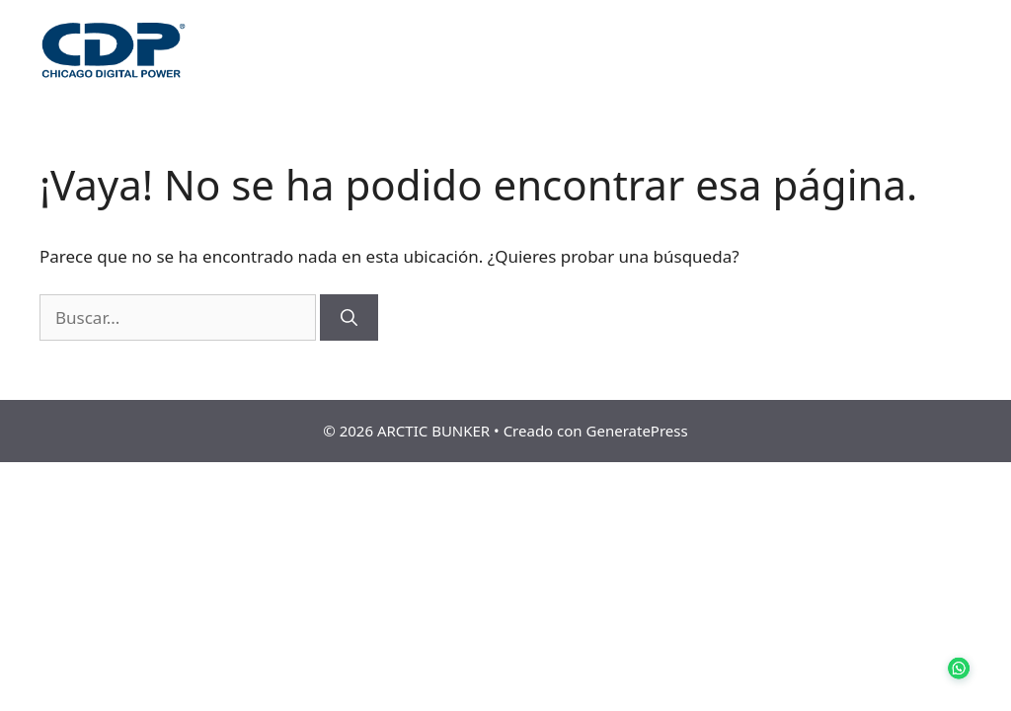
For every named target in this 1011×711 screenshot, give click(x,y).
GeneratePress (637, 430)
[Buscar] (349, 318)
